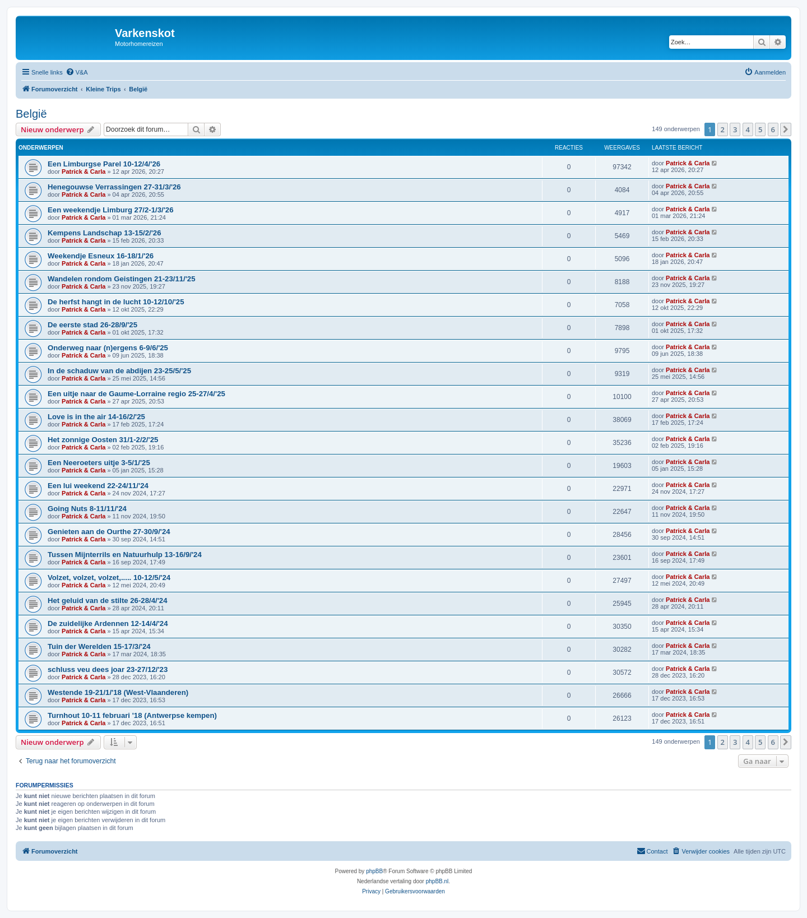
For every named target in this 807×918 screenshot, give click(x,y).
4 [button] (748, 129)
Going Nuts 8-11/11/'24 (87, 508)
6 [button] (773, 129)
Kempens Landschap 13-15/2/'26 (104, 233)
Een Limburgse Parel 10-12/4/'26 (104, 164)
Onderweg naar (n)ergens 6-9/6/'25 (108, 348)
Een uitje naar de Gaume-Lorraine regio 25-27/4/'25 (136, 394)
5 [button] (760, 129)
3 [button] (735, 129)
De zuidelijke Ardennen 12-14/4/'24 (108, 623)
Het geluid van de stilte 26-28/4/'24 (108, 600)
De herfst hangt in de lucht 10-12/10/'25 (116, 302)
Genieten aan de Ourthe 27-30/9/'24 (109, 531)
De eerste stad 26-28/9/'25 (92, 325)
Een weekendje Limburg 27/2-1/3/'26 (110, 210)
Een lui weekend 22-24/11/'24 (98, 485)
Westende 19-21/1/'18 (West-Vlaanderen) (118, 692)
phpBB (374, 871)
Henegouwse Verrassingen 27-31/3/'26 (114, 187)
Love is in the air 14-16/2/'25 (96, 416)
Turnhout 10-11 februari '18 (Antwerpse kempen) (132, 715)
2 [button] (723, 129)
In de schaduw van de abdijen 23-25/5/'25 (119, 371)
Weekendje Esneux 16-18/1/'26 (101, 256)
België (31, 114)
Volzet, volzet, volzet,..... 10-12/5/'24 (109, 577)
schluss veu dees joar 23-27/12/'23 (108, 669)
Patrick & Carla (83, 171)
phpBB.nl (437, 881)
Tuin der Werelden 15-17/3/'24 (99, 646)
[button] (785, 129)
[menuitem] (77, 72)
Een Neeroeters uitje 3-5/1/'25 (99, 462)
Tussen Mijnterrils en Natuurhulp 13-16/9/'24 (125, 554)
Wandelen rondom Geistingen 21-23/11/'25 (122, 279)
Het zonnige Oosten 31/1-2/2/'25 (103, 439)
